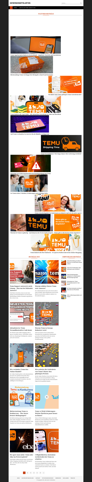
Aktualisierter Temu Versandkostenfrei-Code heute (21, 329)
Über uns (73, 478)
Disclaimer (66, 478)
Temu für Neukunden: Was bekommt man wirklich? (74, 268)
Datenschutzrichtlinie (28, 478)
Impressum (58, 478)
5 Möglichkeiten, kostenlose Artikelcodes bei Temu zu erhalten (45, 457)
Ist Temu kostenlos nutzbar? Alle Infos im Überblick (74, 289)
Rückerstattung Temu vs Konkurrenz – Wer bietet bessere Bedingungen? (19, 413)
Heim (18, 478)
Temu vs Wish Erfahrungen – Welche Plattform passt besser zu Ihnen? (46, 413)
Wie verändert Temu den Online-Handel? (19, 370)
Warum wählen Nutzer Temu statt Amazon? (45, 287)
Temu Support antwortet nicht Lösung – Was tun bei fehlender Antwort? (21, 288)
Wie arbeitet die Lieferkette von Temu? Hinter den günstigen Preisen (45, 371)
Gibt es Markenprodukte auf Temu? (74, 295)
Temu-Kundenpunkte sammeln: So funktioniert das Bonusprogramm (73, 276)
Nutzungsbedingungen (47, 478)
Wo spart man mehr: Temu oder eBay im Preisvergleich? (21, 456)
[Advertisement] (46, 25)
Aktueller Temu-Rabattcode (27, 7)
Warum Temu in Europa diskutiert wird (44, 329)
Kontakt (38, 478)
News (15, 7)
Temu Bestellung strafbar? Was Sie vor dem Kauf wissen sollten (74, 262)
